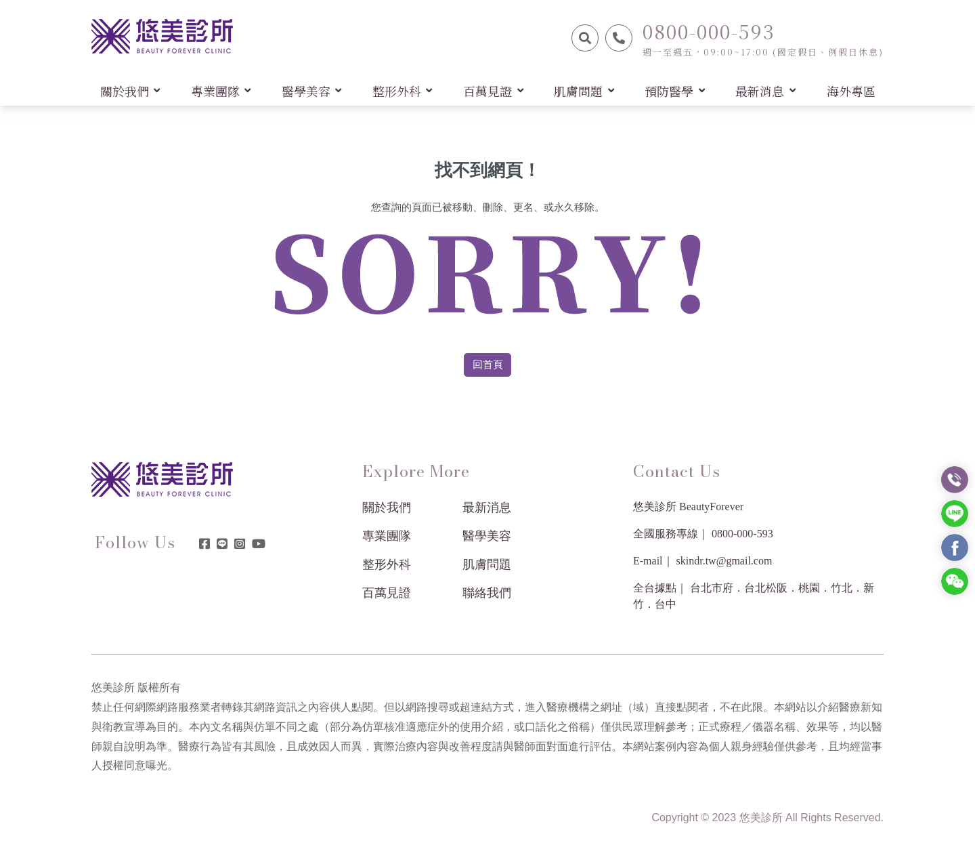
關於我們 (386, 507)
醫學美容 (486, 536)
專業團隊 (386, 536)
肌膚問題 (486, 564)
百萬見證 (386, 593)
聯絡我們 (486, 593)
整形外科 (386, 564)
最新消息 (486, 507)
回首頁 (488, 364)
